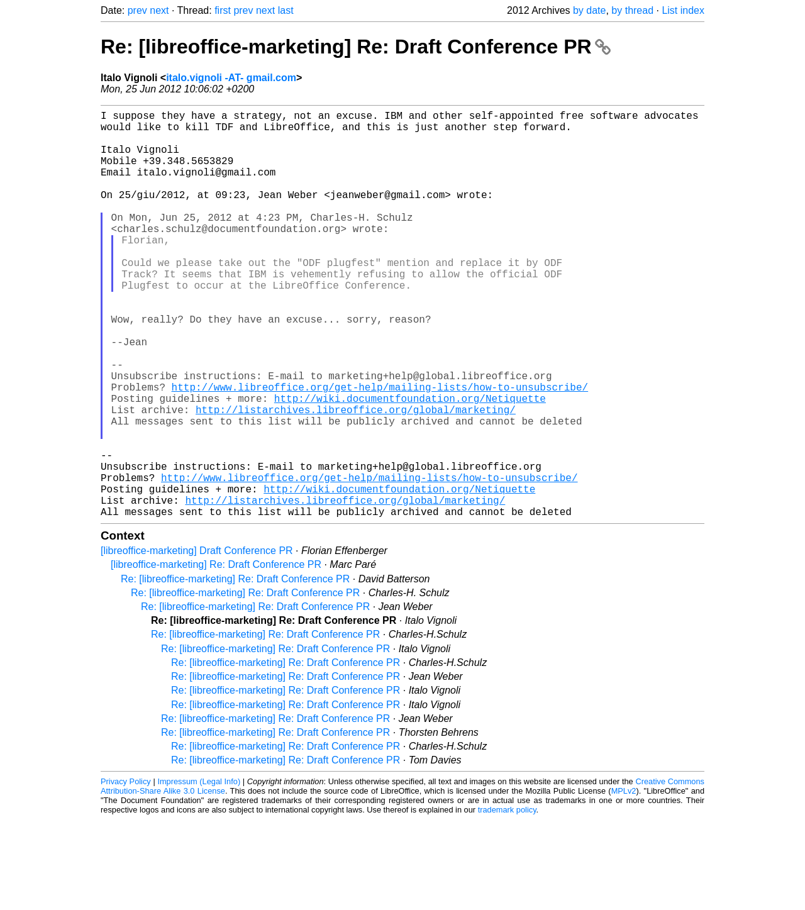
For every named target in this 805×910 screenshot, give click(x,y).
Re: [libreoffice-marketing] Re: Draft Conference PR (356, 46)
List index (683, 10)
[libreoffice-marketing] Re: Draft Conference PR (216, 655)
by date (589, 10)
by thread (632, 10)
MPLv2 (623, 881)
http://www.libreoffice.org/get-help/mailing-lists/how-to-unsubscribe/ (380, 450)
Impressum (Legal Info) (198, 872)
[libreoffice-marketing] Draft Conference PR (197, 641)
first (222, 10)
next (159, 10)
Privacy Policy (126, 872)
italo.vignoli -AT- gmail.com (231, 77)
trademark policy (507, 900)
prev (137, 10)
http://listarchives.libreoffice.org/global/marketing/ (356, 477)
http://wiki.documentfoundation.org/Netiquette (410, 463)
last (286, 10)
